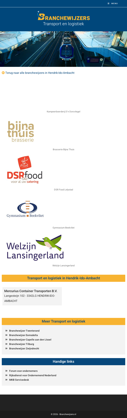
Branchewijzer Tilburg (21, 344)
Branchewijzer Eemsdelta (23, 335)
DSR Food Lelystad (63, 189)
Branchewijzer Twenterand (24, 331)
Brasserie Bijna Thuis (63, 149)
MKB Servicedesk (19, 380)
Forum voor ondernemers (23, 371)
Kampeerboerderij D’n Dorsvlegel (63, 111)
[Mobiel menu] (113, 3)
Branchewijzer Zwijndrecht (24, 348)
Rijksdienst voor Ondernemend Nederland (32, 375)
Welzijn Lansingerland (63, 265)
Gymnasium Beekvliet (63, 227)
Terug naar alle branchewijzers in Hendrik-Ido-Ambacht (39, 73)
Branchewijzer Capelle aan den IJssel (30, 340)
